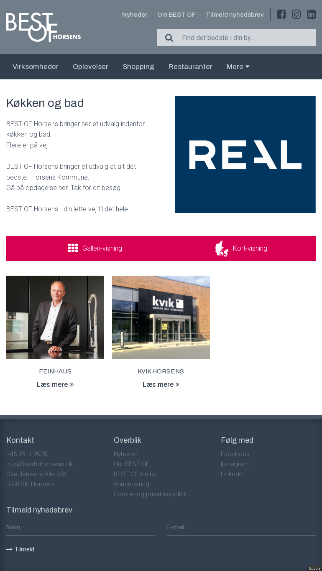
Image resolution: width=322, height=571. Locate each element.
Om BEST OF (176, 14)
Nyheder (134, 14)
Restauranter (190, 67)
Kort (250, 248)
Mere (238, 67)
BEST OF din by (135, 474)
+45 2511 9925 (26, 454)
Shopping (138, 67)
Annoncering (131, 484)
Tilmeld (20, 549)
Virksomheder (36, 67)
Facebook (235, 454)
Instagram (235, 464)
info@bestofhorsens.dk (39, 464)
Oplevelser (90, 67)
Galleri (102, 248)
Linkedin (232, 474)
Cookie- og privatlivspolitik (150, 494)
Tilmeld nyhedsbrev (235, 14)
